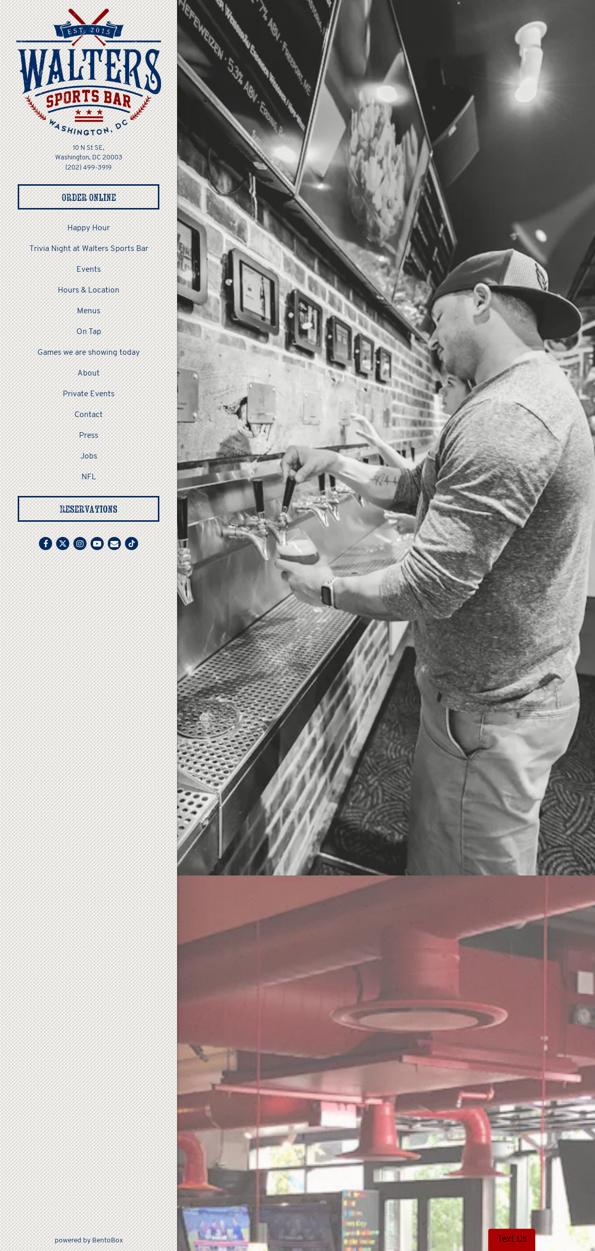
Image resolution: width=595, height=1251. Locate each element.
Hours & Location (88, 290)
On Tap (88, 332)
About (88, 373)
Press (88, 436)
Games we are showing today (88, 353)
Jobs (88, 456)
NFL (88, 477)
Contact (88, 415)
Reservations (88, 509)
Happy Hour (88, 228)
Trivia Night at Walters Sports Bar (88, 249)
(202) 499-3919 (88, 167)
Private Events (88, 394)
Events (88, 270)
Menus (88, 311)
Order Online (111, 196)
